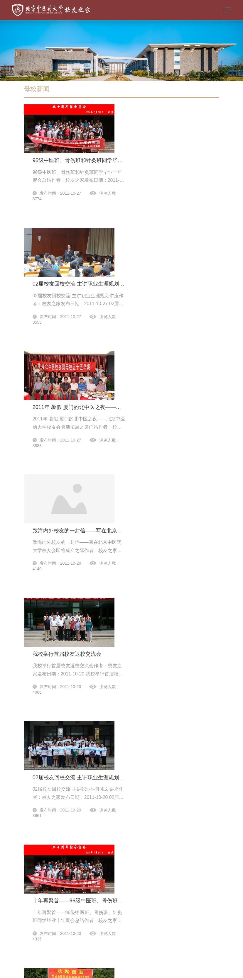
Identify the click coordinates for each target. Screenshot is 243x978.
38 (114, 866)
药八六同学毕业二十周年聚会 (145, 646)
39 (128, 866)
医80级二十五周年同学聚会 (143, 721)
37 (100, 866)
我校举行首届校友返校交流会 (145, 420)
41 (156, 866)
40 (142, 866)
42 (170, 866)
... (86, 866)
